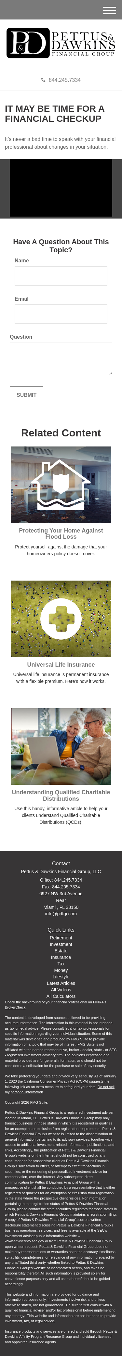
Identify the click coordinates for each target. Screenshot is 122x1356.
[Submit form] (26, 395)
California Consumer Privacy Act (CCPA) (56, 1081)
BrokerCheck (15, 1007)
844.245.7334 (61, 80)
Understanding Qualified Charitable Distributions (61, 795)
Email (22, 299)
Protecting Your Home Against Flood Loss (61, 533)
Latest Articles (61, 983)
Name (22, 260)
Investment (61, 944)
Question (21, 337)
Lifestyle (61, 976)
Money (61, 970)
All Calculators (61, 996)
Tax (61, 963)
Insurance (61, 957)
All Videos (61, 989)
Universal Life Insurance (61, 664)
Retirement (61, 937)
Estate (61, 950)
